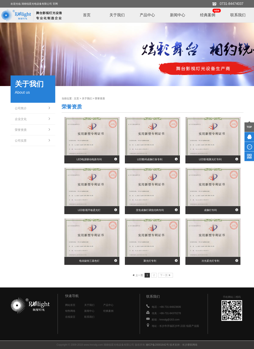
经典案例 (207, 15)
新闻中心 (177, 15)
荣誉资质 (21, 129)
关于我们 (117, 15)
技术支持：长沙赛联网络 (183, 344)
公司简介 (21, 108)
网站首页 (70, 305)
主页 (76, 98)
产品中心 (147, 15)
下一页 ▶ (165, 275)
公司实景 (21, 140)
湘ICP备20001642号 (157, 344)
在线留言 (70, 316)
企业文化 (21, 119)
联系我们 (238, 15)
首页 (87, 15)
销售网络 (70, 310)
